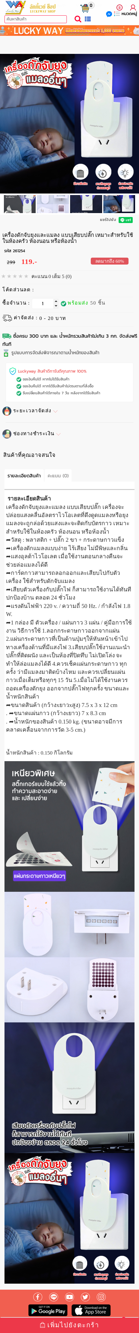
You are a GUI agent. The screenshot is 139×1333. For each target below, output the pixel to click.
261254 (19, 251)
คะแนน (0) (58, 475)
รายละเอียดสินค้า (24, 475)
